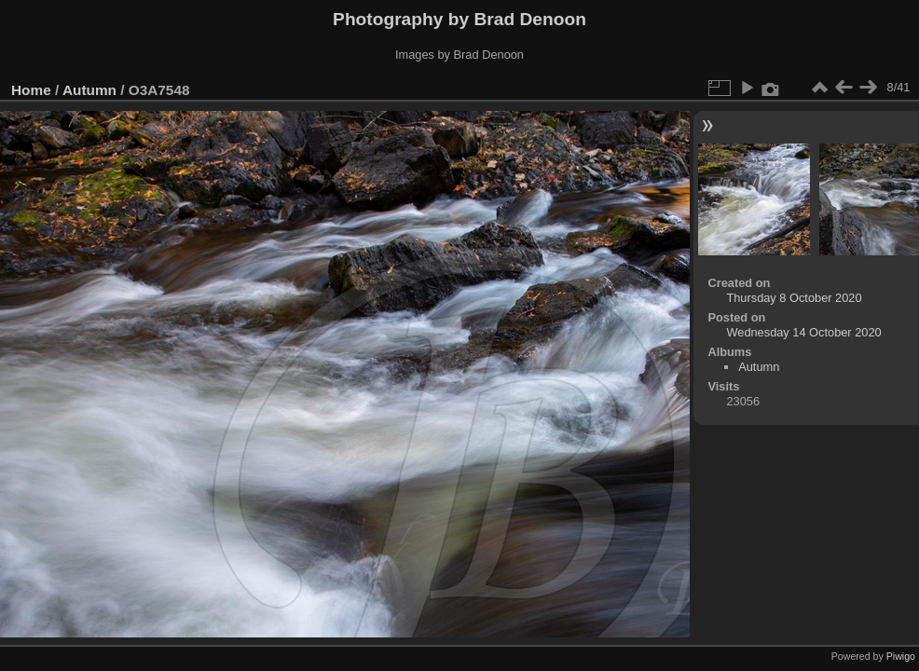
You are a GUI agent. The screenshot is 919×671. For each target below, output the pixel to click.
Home (31, 90)
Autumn (89, 90)
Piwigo (900, 656)
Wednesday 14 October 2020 (803, 332)
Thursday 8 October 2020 (793, 298)
